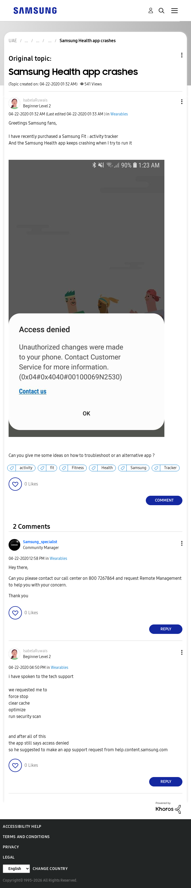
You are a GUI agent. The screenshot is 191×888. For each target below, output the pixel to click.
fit (52, 467)
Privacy (11, 847)
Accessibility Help (22, 826)
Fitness (78, 467)
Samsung (138, 467)
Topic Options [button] (172, 55)
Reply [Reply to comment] (166, 629)
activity (26, 467)
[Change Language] (16, 868)
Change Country (50, 868)
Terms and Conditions (26, 836)
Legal (9, 857)
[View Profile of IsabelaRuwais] (35, 100)
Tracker (170, 467)
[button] (173, 101)
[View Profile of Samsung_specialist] (40, 542)
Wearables (119, 114)
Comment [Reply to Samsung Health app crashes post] (164, 500)
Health (107, 467)
